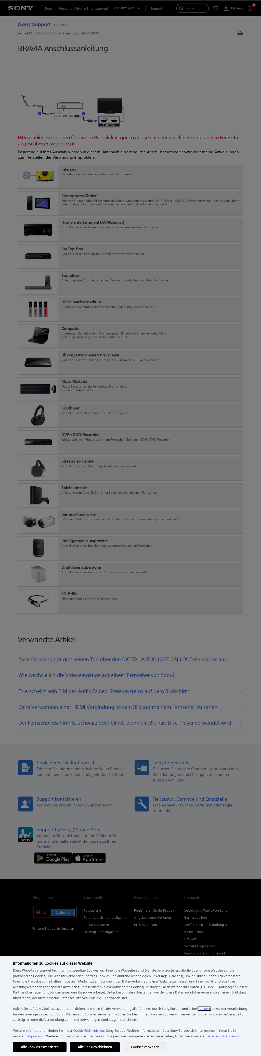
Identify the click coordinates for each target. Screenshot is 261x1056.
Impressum (35, 1036)
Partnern (204, 1009)
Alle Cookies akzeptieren (40, 1047)
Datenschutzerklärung (223, 1036)
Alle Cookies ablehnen (95, 1047)
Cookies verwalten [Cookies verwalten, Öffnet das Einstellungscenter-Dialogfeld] (145, 1047)
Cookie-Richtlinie (86, 1030)
